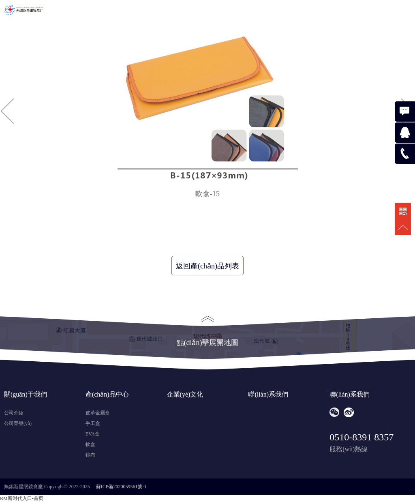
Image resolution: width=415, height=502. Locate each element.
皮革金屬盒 (98, 413)
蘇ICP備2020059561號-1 (121, 486)
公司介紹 (14, 413)
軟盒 (90, 444)
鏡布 (90, 455)
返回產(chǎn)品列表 (207, 266)
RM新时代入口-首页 (21, 498)
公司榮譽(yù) (18, 423)
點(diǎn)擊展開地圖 (208, 331)
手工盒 (93, 423)
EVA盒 (93, 434)
